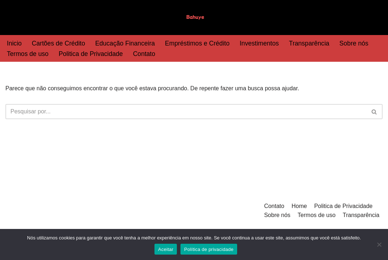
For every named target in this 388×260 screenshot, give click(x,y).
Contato (144, 53)
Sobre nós (353, 43)
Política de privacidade (209, 249)
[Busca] (185, 111)
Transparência (309, 43)
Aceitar (165, 249)
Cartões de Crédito (58, 43)
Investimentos (259, 43)
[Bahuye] (194, 17)
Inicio (14, 43)
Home (299, 206)
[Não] (379, 244)
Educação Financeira (125, 43)
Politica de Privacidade (90, 53)
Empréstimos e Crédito (197, 43)
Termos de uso (27, 53)
